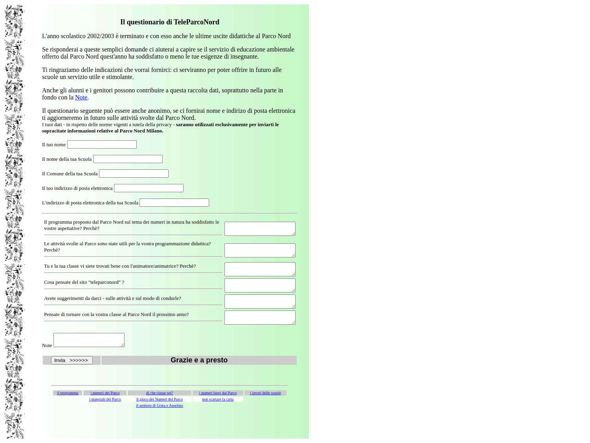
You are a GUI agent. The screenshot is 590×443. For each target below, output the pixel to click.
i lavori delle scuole (265, 405)
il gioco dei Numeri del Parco (159, 411)
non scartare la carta (217, 411)
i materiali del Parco (105, 411)
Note (81, 97)
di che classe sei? (159, 405)
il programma (67, 405)
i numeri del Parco (105, 405)
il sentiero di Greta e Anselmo (159, 417)
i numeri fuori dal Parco (218, 405)
